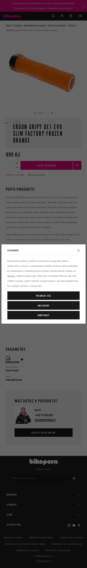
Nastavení (43, 305)
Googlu (11, 276)
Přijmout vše (43, 296)
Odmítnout (44, 315)
